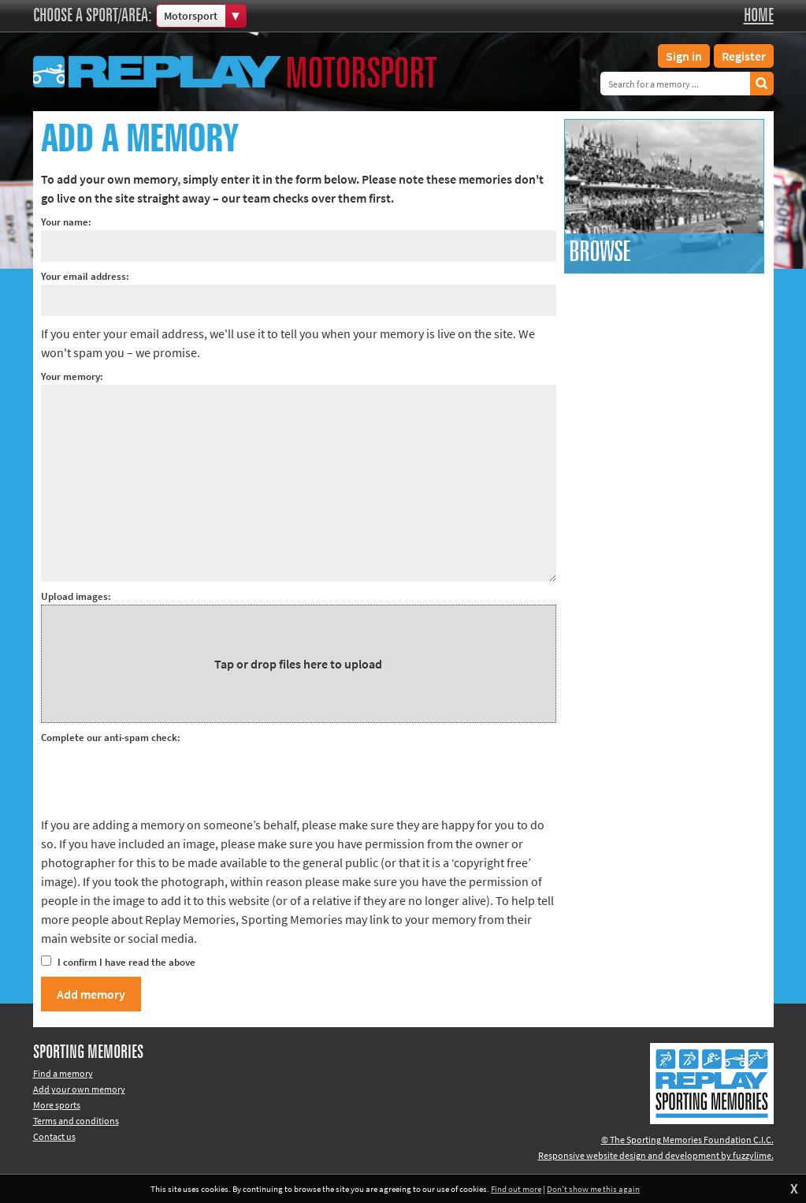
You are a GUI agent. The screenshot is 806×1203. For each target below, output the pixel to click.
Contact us (54, 1136)
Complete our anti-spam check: (110, 737)
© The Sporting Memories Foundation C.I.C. (687, 1139)
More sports (56, 1105)
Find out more (516, 1188)
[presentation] (160, 776)
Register (744, 56)
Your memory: (72, 376)
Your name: (66, 222)
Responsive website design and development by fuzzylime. (656, 1155)
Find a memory (63, 1073)
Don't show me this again (593, 1188)
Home (759, 15)
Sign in (684, 56)
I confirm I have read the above (118, 962)
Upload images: (76, 596)
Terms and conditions (76, 1121)
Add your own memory (79, 1089)
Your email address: (85, 276)
